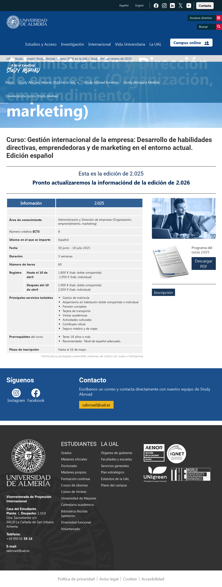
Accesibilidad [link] (153, 578)
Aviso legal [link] (108, 578)
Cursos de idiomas (74, 485)
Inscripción (163, 292)
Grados (66, 453)
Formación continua (75, 479)
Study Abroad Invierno (101, 82)
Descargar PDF (203, 263)
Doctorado (69, 466)
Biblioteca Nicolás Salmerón (74, 513)
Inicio (9, 82)
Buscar (210, 27)
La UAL (155, 44)
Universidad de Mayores (78, 498)
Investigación (72, 44)
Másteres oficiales (74, 459)
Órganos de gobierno (116, 453)
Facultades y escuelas (116, 459)
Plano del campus (114, 485)
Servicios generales (115, 466)
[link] (205, 5)
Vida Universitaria (130, 44)
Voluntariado (70, 529)
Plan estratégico (112, 472)
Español (124, 5)
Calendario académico (77, 504)
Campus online (191, 42)
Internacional (99, 44)
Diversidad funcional (76, 522)
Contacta (205, 6)
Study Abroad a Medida (141, 82)
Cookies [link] (130, 578)
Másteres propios (73, 472)
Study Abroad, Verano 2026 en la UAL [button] (49, 82)
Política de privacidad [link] (76, 578)
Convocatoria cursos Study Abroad (31, 95)
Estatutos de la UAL (115, 479)
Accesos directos (206, 18)
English (139, 5)
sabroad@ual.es (96, 405)
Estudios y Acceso (41, 44)
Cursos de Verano (73, 491)
